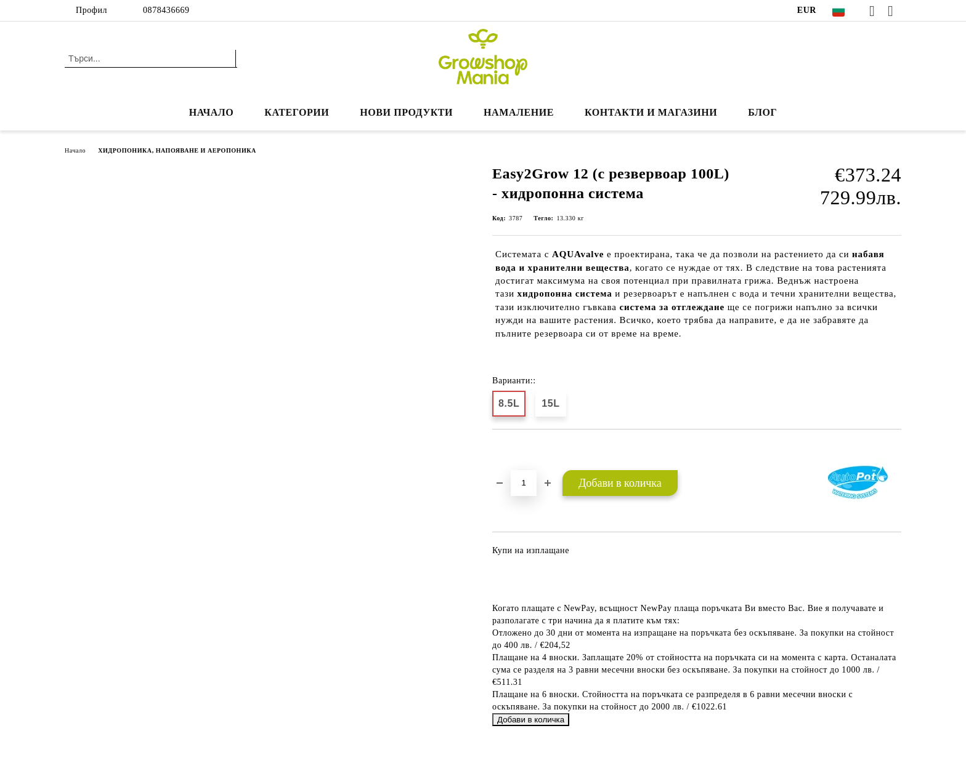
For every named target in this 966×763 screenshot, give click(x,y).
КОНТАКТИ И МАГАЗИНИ (651, 112)
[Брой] (524, 483)
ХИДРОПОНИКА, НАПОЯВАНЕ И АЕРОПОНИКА (177, 150)
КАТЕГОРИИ (296, 112)
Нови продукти (406, 112)
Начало (211, 112)
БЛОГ (762, 112)
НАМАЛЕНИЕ (519, 112)
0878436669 (166, 10)
